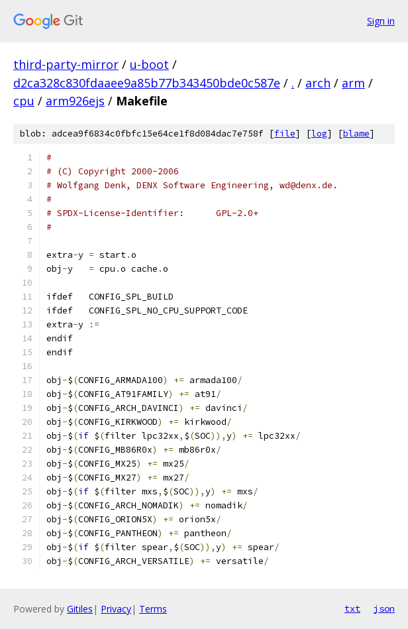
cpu (23, 101)
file (284, 133)
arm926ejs (75, 101)
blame (356, 133)
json (384, 608)
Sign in (381, 21)
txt (352, 608)
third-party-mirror (66, 64)
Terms (153, 608)
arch (318, 83)
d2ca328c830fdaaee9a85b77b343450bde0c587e (146, 83)
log (319, 133)
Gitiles (80, 608)
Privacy (116, 608)
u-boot (149, 64)
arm (353, 83)
